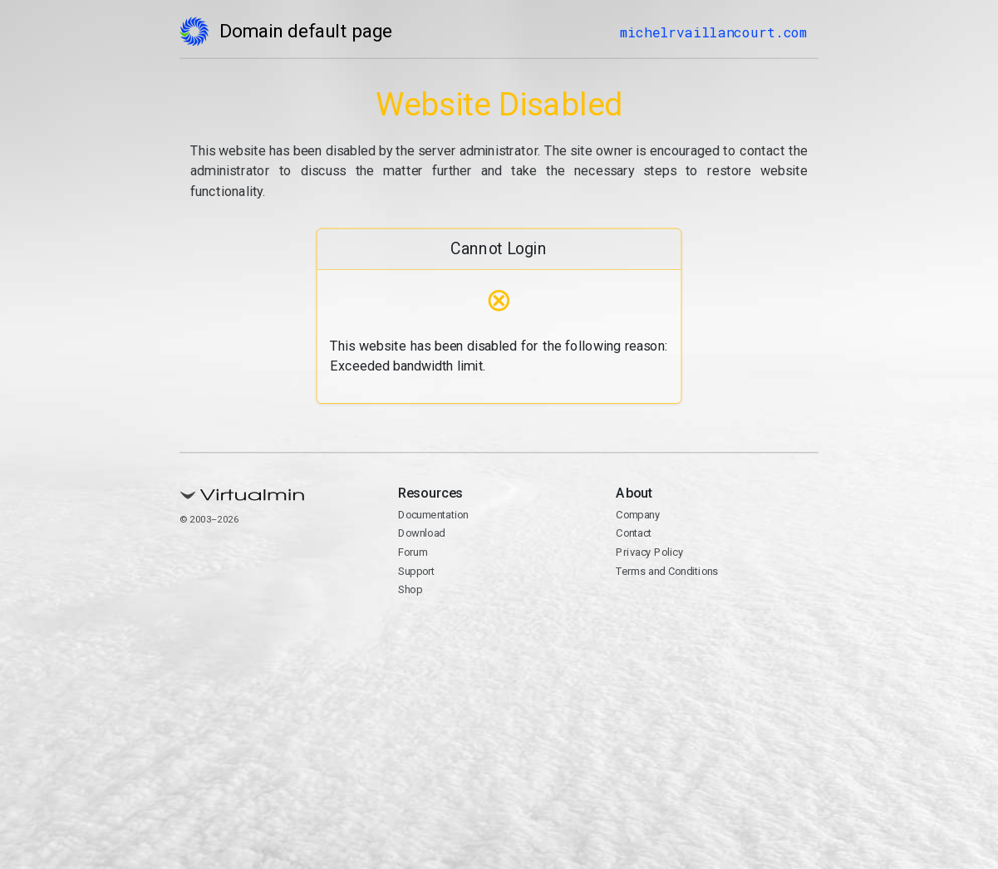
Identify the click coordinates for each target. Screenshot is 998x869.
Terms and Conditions (668, 571)
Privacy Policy (650, 552)
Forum (413, 552)
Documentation (433, 514)
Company (639, 514)
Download (421, 533)
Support (416, 571)
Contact (634, 533)
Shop (410, 589)
